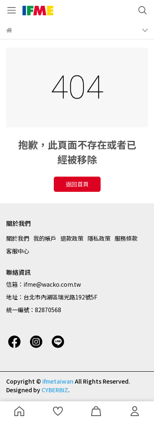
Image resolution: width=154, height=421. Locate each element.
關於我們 (17, 238)
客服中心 (17, 251)
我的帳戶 (44, 238)
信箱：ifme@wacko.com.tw (43, 284)
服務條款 (126, 238)
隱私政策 (98, 238)
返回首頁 (77, 184)
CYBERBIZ (54, 390)
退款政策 (71, 238)
